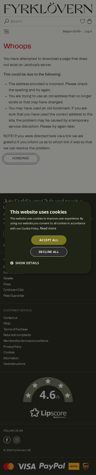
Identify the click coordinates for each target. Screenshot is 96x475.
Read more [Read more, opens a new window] (48, 228)
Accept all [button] (48, 240)
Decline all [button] (49, 252)
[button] (24, 263)
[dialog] (48, 237)
